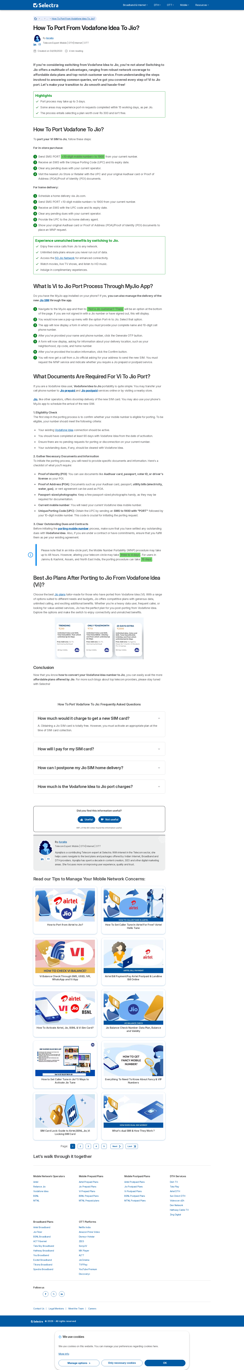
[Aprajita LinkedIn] (35, 44)
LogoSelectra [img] (37, 1364)
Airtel (35, 1225)
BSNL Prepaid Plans (89, 1239)
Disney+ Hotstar (87, 1279)
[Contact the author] (39, 44)
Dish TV (174, 1225)
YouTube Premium (88, 1312)
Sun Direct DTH (177, 1239)
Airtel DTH (175, 1234)
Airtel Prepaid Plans (88, 1225)
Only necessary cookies (122, 1363)
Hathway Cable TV (179, 1253)
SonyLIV (83, 1289)
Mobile (184, 5)
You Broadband (41, 1298)
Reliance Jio (39, 1229)
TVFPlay (83, 1307)
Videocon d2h (177, 1243)
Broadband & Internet (135, 5)
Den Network (176, 1248)
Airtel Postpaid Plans (134, 1225)
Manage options (79, 1363)
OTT (170, 5)
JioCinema (84, 1303)
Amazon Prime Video (89, 1275)
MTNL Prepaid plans (89, 1243)
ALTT (81, 1298)
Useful (86, 862)
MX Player (84, 1293)
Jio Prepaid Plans (87, 1229)
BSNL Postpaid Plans (134, 1239)
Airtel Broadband (41, 1270)
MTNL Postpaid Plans (135, 1243)
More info (64, 1353)
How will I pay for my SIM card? (66, 791)
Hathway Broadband (43, 1293)
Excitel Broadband (42, 1303)
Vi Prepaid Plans (87, 1234)
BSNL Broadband (42, 1279)
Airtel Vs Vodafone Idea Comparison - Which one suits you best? (190, 42)
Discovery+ (84, 1317)
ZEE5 (81, 1284)
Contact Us (38, 1351)
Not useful (109, 862)
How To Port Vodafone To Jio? (188, 95)
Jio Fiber (37, 1275)
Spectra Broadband (43, 1312)
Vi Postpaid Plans (133, 1234)
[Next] (116, 1189)
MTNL (36, 1243)
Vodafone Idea (64, 473)
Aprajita (49, 38)
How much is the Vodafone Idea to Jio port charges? (85, 829)
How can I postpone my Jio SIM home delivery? (80, 810)
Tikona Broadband (42, 1307)
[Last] (132, 1189)
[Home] (36, 18)
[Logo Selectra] (45, 5)
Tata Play (174, 1229)
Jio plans (60, 637)
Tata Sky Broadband (43, 1289)
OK (165, 1363)
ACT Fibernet (40, 1284)
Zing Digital (175, 1257)
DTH (157, 5)
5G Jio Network (65, 301)
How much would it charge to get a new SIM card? (83, 761)
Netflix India (85, 1270)
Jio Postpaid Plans (133, 1229)
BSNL (36, 1239)
